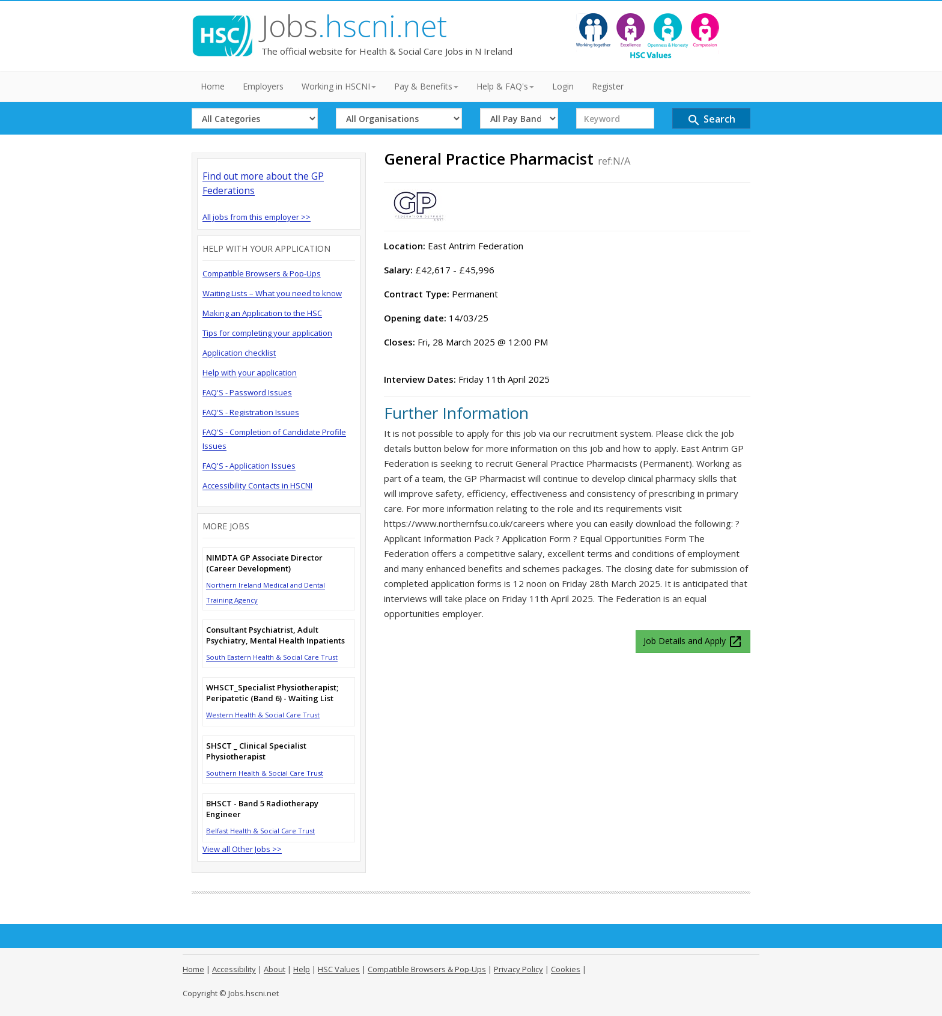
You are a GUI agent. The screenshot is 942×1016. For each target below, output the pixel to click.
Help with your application (249, 372)
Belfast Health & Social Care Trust (260, 830)
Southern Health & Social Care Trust (264, 772)
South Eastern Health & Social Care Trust (272, 657)
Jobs (354, 25)
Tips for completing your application (267, 332)
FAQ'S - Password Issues (247, 392)
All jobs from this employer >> (256, 216)
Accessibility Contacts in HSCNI (257, 485)
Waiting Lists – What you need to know (272, 293)
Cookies (565, 969)
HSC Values (339, 969)
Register (608, 86)
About (274, 969)
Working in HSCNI (339, 86)
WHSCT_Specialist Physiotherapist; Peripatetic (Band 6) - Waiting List (272, 693)
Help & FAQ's (505, 86)
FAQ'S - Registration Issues (250, 412)
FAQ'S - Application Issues (249, 465)
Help (301, 969)
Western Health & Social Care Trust (263, 714)
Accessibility (234, 969)
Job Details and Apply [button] (693, 641)
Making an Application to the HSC (262, 313)
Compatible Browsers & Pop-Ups (261, 273)
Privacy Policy (518, 969)
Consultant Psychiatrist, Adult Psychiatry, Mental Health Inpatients (275, 635)
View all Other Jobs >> (242, 849)
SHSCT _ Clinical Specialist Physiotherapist (256, 751)
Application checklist (239, 352)
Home (213, 86)
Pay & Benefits (426, 86)
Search (711, 119)
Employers (263, 86)
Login (563, 86)
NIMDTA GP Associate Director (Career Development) (264, 563)
